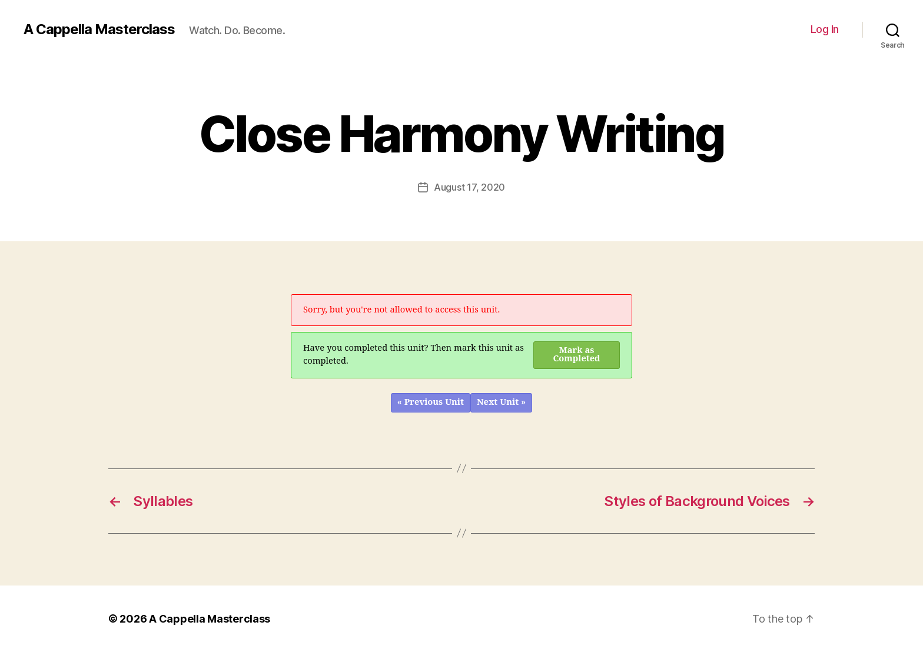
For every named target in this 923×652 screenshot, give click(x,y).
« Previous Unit (430, 402)
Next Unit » (501, 402)
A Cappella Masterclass (99, 29)
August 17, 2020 (469, 187)
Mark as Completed (576, 355)
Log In (825, 29)
